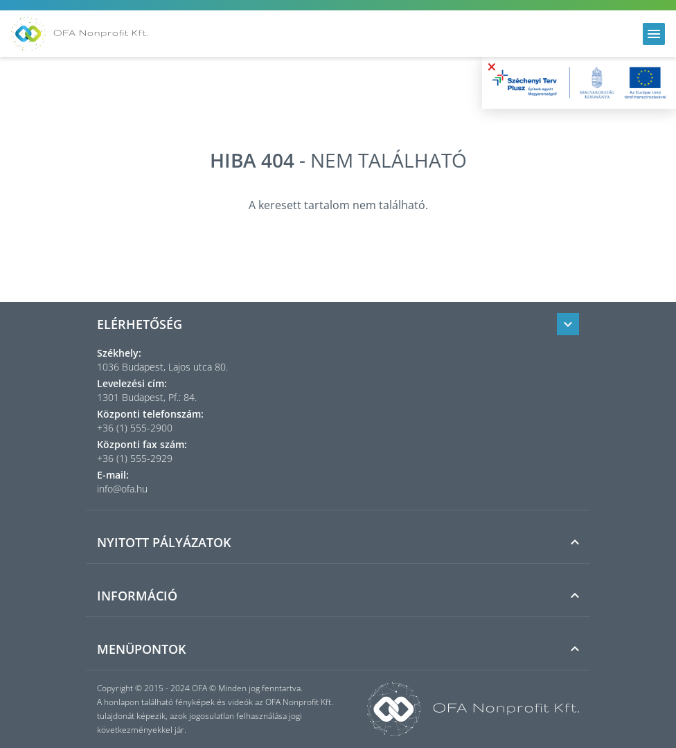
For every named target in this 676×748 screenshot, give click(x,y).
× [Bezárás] (492, 66)
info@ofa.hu (122, 488)
